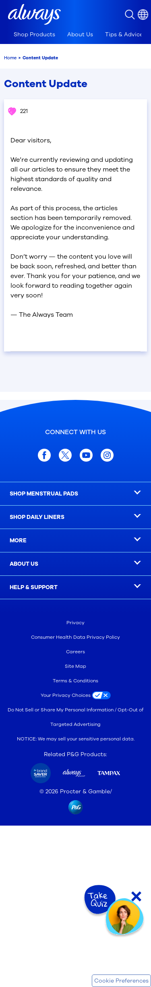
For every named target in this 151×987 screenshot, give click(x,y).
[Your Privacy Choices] (76, 695)
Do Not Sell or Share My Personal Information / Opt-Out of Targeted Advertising (75, 717)
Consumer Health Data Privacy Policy (75, 637)
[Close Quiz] (136, 896)
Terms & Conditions (75, 681)
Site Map (75, 666)
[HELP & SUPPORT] (75, 587)
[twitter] (65, 455)
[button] (34, 14)
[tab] (34, 35)
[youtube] (86, 455)
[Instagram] (107, 455)
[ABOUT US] (75, 564)
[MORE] (75, 540)
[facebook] (44, 455)
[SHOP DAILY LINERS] (75, 517)
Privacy (75, 622)
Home (10, 58)
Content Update (40, 58)
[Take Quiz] (99, 900)
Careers (75, 651)
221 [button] (17, 111)
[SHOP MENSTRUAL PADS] (75, 494)
